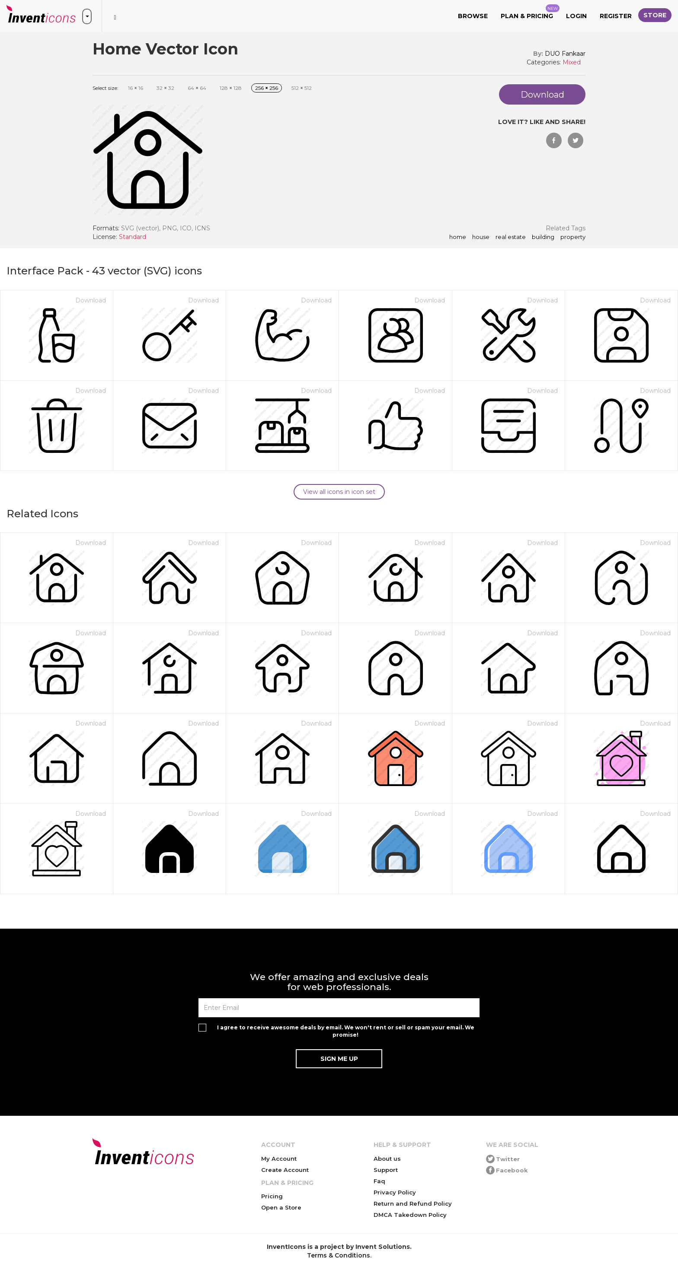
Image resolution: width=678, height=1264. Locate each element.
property (572, 237)
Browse (473, 16)
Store (654, 15)
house (480, 237)
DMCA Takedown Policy (410, 1214)
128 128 (231, 88)
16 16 (135, 88)
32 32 (165, 88)
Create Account (285, 1169)
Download (90, 300)
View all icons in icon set (339, 492)
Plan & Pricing (530, 12)
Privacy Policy (395, 1192)
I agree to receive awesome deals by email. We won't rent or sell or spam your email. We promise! (345, 1031)
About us (387, 1158)
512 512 (301, 88)
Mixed (572, 62)
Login (576, 16)
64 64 (197, 88)
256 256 (266, 88)
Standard (132, 237)
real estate (511, 237)
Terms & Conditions (338, 1255)
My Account (279, 1158)
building (543, 237)
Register (616, 16)
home (457, 237)
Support (386, 1169)
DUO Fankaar (565, 53)
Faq (379, 1181)
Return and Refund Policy (413, 1203)
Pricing (272, 1196)
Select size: (105, 88)
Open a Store (281, 1207)
